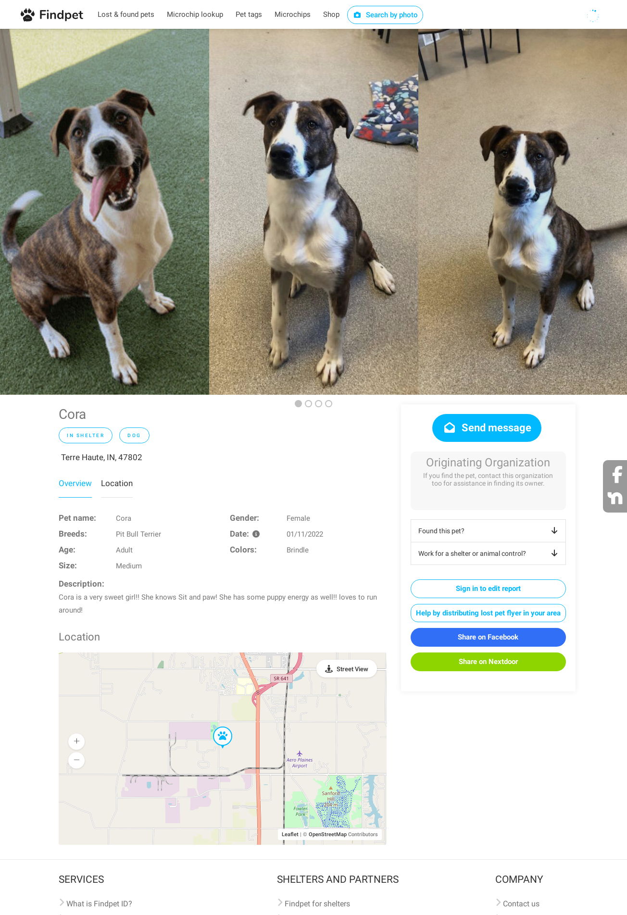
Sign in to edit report (488, 588)
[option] (104, 212)
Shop (331, 14)
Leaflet (290, 834)
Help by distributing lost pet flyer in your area (488, 613)
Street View (352, 669)
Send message (486, 428)
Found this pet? (489, 531)
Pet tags (249, 14)
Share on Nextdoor (488, 661)
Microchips (293, 14)
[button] (216, 727)
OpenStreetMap (328, 834)
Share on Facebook (488, 637)
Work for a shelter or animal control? (489, 553)
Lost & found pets (126, 14)
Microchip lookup (195, 14)
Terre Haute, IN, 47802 (101, 457)
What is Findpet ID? (99, 903)
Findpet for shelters (317, 903)
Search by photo (385, 15)
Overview (75, 483)
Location (117, 483)
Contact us (521, 903)
